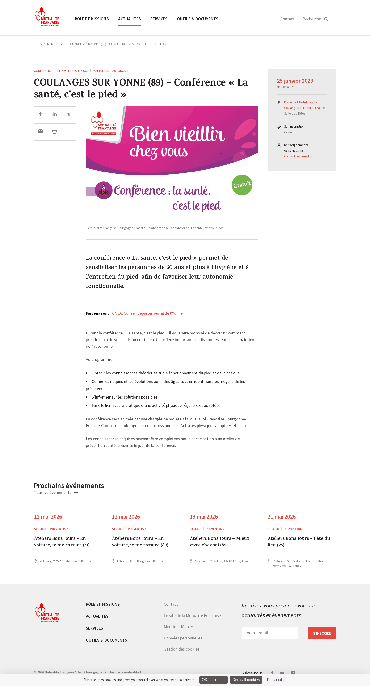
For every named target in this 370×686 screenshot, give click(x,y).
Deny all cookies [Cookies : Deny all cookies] (246, 680)
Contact (287, 18)
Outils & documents (197, 18)
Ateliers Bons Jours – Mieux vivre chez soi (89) (219, 542)
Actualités (129, 18)
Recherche (312, 18)
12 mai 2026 (48, 516)
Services (159, 18)
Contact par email (296, 156)
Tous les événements (56, 492)
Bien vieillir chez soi (72, 71)
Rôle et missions (92, 18)
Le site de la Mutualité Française (192, 615)
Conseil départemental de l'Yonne (153, 313)
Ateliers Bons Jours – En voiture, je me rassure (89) (140, 542)
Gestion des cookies (181, 649)
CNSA (117, 313)
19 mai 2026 (204, 516)
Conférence (43, 71)
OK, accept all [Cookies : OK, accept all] (213, 680)
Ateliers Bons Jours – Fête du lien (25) (299, 542)
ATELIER (40, 529)
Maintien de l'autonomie (111, 71)
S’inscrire (322, 633)
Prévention (59, 529)
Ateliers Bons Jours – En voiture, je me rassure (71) (62, 542)
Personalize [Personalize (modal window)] (277, 680)
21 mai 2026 (282, 516)
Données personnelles (183, 638)
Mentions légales (179, 626)
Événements (47, 44)
